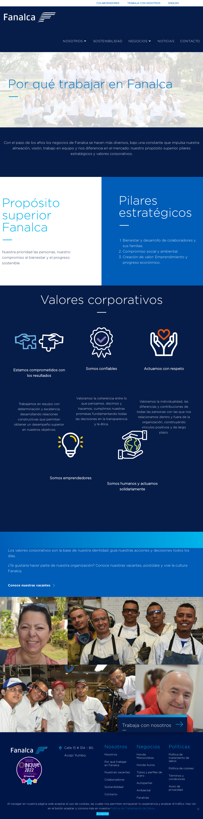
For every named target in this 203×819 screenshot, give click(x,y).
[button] (32, 585)
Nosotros (110, 754)
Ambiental (143, 790)
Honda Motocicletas (145, 756)
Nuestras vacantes (117, 772)
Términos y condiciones (177, 777)
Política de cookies (181, 768)
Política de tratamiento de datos (179, 758)
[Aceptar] (198, 809)
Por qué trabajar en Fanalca (115, 763)
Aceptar (102, 813)
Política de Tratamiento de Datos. (132, 808)
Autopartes (144, 782)
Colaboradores (107, 3)
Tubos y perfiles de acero (149, 774)
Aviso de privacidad (176, 788)
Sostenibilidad (113, 786)
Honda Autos (146, 764)
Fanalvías (143, 797)
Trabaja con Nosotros (143, 3)
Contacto (110, 794)
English (173, 3)
